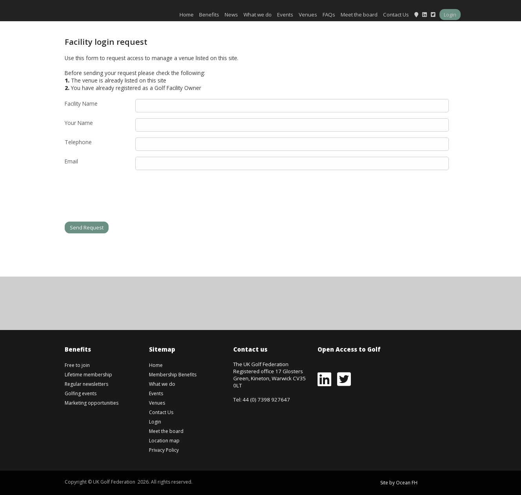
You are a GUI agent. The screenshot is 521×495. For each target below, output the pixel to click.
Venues (308, 14)
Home (187, 14)
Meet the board (359, 14)
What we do (257, 14)
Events (285, 14)
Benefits (209, 14)
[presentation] (124, 198)
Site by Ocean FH (399, 482)
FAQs (329, 14)
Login (450, 14)
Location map (164, 440)
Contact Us (396, 14)
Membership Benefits (172, 374)
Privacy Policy (164, 450)
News (231, 14)
